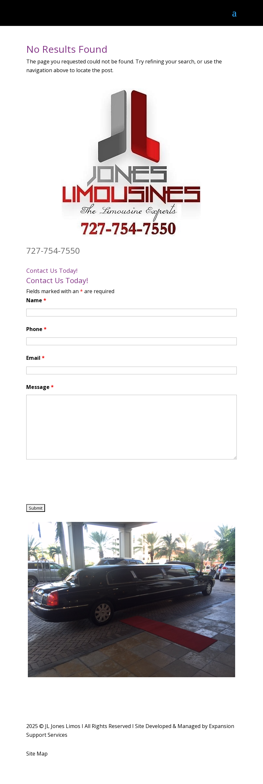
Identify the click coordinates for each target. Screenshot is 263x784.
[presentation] (75, 482)
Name (36, 300)
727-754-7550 (53, 250)
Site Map (37, 753)
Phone (36, 329)
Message (40, 387)
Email (35, 357)
